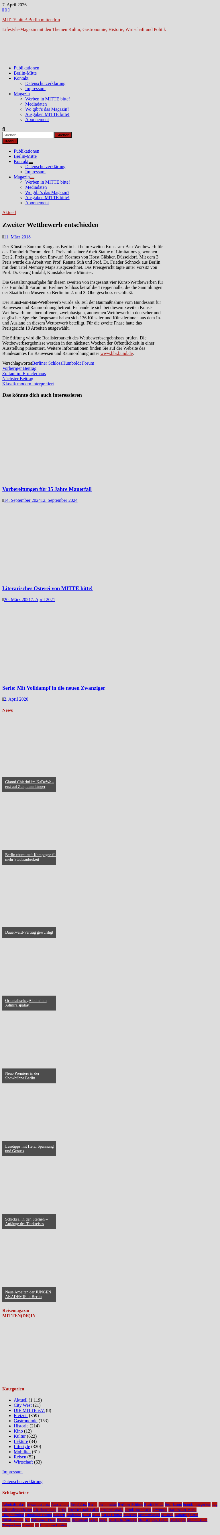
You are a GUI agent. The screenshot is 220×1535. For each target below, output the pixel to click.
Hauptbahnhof (13, 1515)
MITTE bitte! (111, 1515)
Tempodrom (11, 1525)
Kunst (86, 1515)
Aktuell (9, 212)
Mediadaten (36, 104)
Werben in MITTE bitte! (47, 98)
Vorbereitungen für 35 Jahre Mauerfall (47, 489)
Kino (18, 1431)
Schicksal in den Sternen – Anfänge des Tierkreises (26, 1221)
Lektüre (21, 1441)
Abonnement (37, 119)
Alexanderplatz (38, 1504)
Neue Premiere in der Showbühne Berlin (22, 1075)
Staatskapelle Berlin (153, 1520)
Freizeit (21, 1415)
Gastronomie (26, 1420)
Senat (93, 1520)
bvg (214, 1504)
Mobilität (22, 1451)
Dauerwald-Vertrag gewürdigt (29, 932)
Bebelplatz (78, 1504)
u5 (37, 1525)
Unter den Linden (53, 1525)
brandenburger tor (197, 1504)
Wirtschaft (23, 1462)
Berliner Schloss (47, 363)
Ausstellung (60, 1504)
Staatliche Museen (123, 1520)
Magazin (22, 93)
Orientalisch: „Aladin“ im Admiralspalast (26, 1002)
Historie (21, 1425)
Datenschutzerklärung (45, 83)
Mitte (96, 1515)
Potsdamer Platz (43, 1520)
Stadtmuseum (197, 1520)
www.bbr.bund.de (116, 353)
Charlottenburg (44, 1509)
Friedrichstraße (111, 1509)
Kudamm (73, 1515)
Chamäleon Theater (17, 1509)
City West (23, 1405)
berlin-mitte (108, 1504)
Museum (130, 1515)
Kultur (20, 1436)
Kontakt (21, 78)
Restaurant (80, 1520)
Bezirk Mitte (154, 1504)
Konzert (59, 1515)
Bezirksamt (173, 1504)
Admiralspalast (13, 1504)
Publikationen (26, 67)
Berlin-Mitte (25, 73)
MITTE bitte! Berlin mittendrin (31, 19)
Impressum (35, 88)
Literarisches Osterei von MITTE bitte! (47, 588)
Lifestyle (22, 1446)
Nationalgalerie (186, 1515)
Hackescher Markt (182, 1509)
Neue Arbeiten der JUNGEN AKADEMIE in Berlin (28, 1294)
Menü (10, 141)
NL (27, 1520)
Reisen (20, 1456)
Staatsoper (178, 1520)
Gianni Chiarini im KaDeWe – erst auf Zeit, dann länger (29, 784)
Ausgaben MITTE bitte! (47, 114)
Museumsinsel (149, 1515)
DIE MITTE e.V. (29, 1410)
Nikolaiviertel (12, 1520)
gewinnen (159, 1509)
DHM (62, 1509)
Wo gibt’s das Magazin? (47, 109)
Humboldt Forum (78, 363)
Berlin (92, 1504)
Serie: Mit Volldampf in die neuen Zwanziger (53, 688)
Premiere (63, 1520)
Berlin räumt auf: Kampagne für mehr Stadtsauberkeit (31, 857)
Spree (103, 1520)
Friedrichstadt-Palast (83, 1509)
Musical (167, 1515)
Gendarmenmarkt (138, 1509)
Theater (28, 1525)
